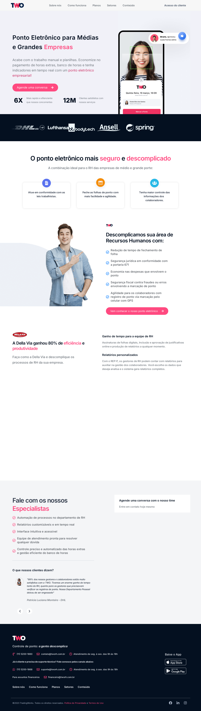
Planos (97, 5)
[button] (20, 611)
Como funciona (77, 5)
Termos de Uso (96, 703)
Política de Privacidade (75, 703)
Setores (111, 5)
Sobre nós (55, 5)
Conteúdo (129, 5)
